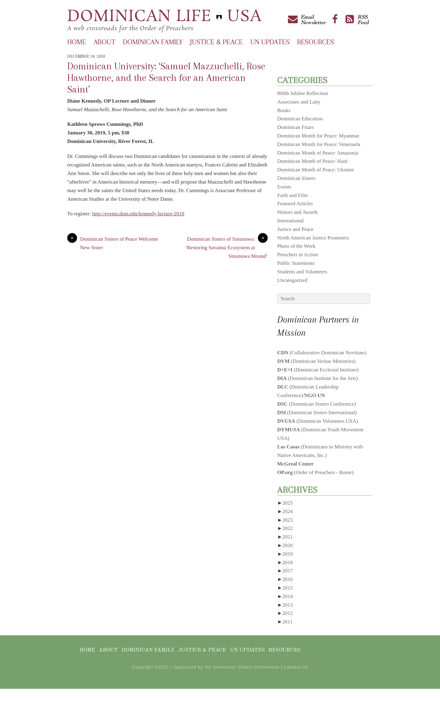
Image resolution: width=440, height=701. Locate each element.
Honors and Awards (297, 212)
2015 (287, 588)
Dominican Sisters (296, 178)
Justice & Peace (216, 42)
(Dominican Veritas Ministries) (316, 361)
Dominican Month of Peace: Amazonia (317, 153)
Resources (315, 42)
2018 (287, 562)
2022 (287, 528)
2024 (287, 511)
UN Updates (270, 42)
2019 (287, 554)
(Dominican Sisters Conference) (316, 404)
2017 (287, 571)
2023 (287, 520)
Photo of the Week (296, 246)
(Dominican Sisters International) (317, 412)
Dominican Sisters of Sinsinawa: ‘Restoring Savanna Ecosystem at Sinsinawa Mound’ (226, 247)
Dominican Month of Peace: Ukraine (315, 170)
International (290, 221)
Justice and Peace (295, 229)
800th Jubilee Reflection (302, 93)
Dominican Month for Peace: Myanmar (318, 136)
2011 (287, 622)
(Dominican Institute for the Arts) (317, 378)
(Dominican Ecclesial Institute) (317, 370)
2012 (287, 613)
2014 (287, 596)
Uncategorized (292, 280)
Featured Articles (295, 203)
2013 (287, 605)
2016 (287, 579)
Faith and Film (292, 195)
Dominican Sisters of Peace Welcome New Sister (112, 242)
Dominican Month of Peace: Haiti (312, 161)
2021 (287, 537)
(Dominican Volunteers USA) (317, 421)
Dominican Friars (295, 127)
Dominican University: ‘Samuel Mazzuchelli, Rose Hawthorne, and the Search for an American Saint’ (166, 77)
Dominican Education (300, 119)
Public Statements (295, 263)
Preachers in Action (297, 254)
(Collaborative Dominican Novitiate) (321, 353)
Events (284, 187)
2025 (287, 503)
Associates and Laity (299, 102)
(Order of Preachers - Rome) (315, 472)
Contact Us (296, 667)
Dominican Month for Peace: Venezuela (318, 144)
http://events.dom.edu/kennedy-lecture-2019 (138, 214)
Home (76, 42)
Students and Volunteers (302, 272)
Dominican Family (153, 42)
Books (283, 110)
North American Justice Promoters (313, 238)
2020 (287, 545)
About (105, 42)
